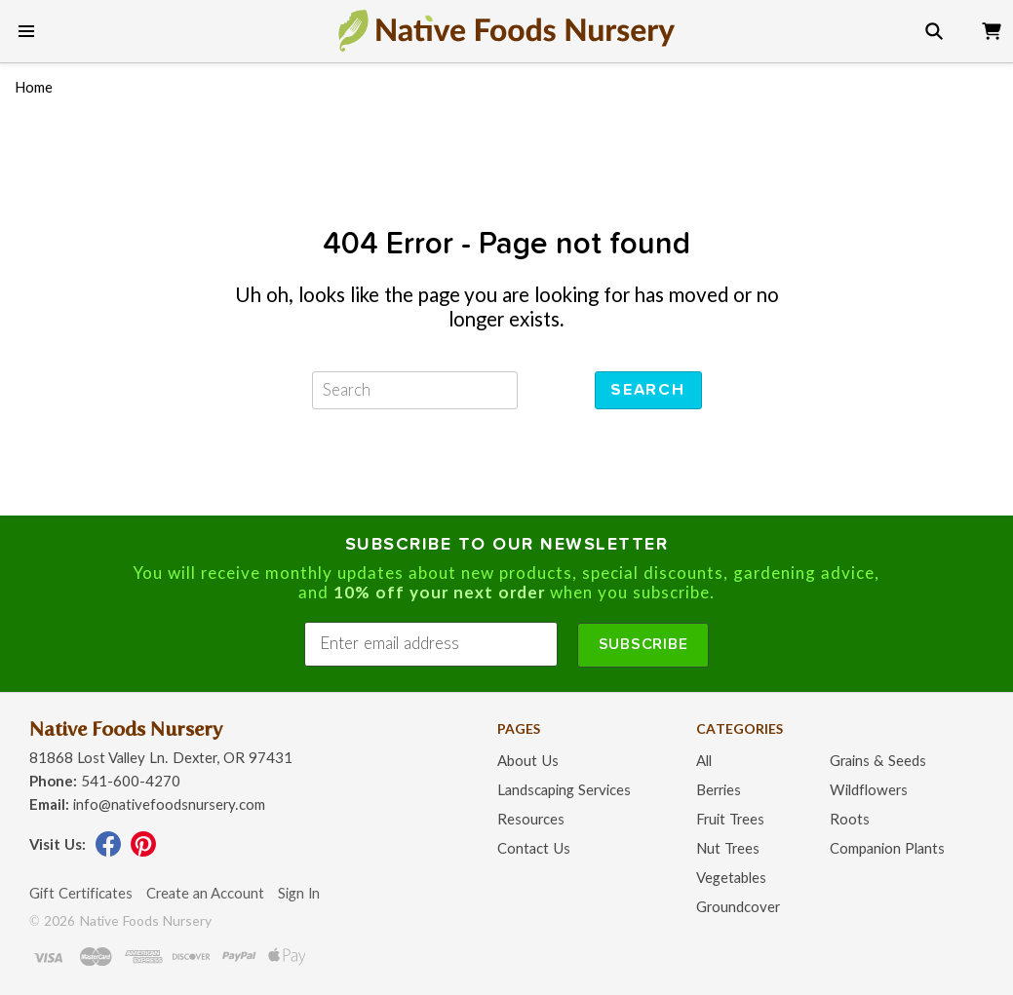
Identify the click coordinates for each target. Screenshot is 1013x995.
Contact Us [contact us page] (533, 849)
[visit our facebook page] (108, 852)
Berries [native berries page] (718, 791)
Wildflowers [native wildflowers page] (869, 791)
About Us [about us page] (528, 761)
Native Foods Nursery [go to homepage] (125, 729)
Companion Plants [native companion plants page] (887, 849)
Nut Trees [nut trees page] (728, 849)
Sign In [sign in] (299, 894)
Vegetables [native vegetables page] (731, 878)
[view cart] (991, 28)
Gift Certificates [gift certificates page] (81, 894)
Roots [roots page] (850, 820)
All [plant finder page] (704, 761)
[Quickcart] (991, 28)
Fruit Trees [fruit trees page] (730, 820)
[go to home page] (507, 30)
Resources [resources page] (531, 820)
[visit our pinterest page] (143, 852)
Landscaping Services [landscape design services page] (564, 791)
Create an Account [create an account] (205, 894)
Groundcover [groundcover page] (738, 907)
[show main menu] (26, 31)
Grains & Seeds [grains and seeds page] (878, 761)
